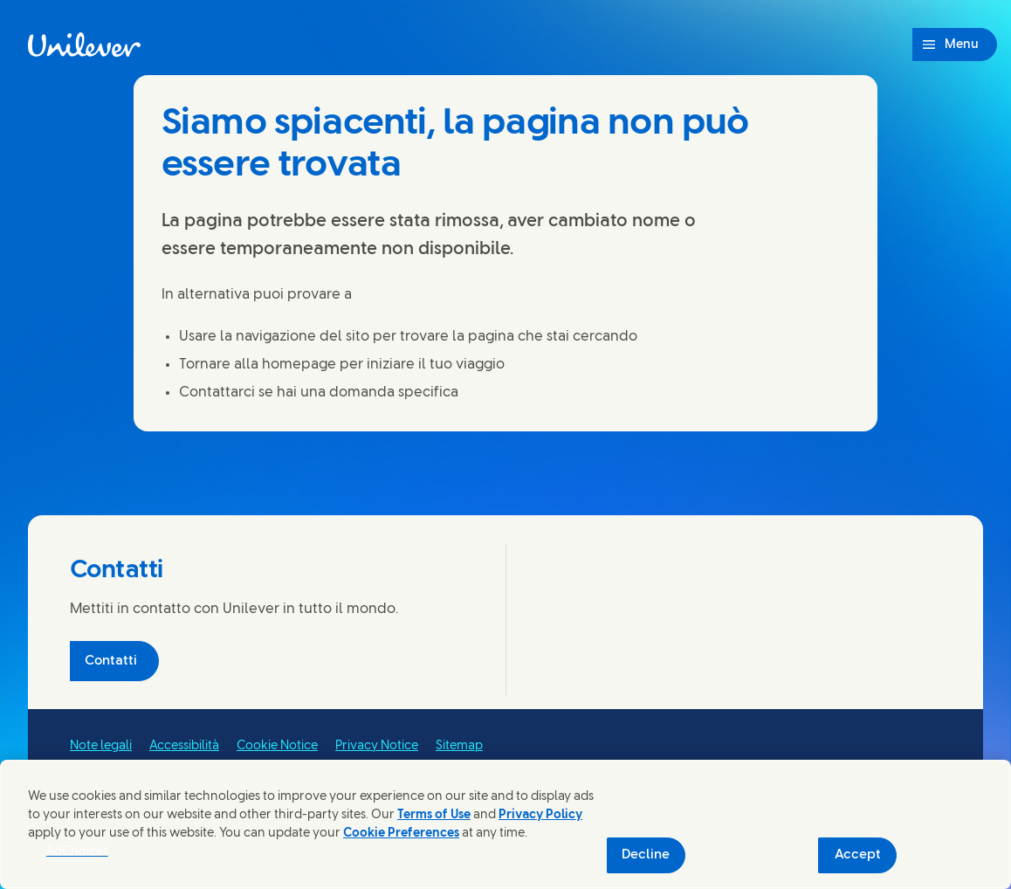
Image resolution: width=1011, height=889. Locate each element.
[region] (505, 824)
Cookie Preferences (401, 833)
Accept (858, 855)
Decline (646, 855)
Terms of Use (434, 815)
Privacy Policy (540, 815)
